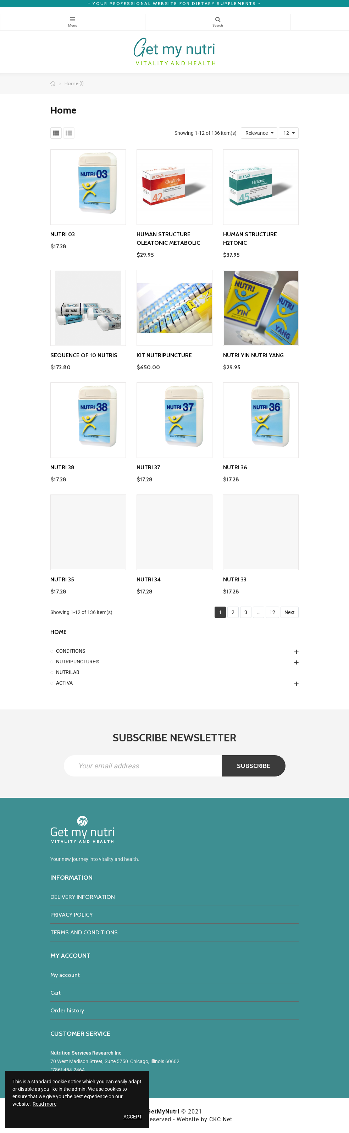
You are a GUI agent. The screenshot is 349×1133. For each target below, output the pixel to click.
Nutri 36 (235, 467)
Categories (72, 19)
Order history (67, 1010)
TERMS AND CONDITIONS (84, 932)
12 (272, 612)
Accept (132, 1117)
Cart (55, 992)
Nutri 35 (62, 579)
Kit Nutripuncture (164, 355)
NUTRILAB (67, 672)
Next (289, 612)
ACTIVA (64, 683)
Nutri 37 (148, 467)
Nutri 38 (62, 467)
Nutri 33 (234, 579)
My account (65, 975)
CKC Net (220, 1119)
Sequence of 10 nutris (83, 355)
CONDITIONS (70, 651)
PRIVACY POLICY (71, 914)
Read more (44, 1104)
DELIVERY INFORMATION (82, 897)
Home (58, 632)
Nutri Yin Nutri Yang (253, 355)
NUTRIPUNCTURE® (77, 661)
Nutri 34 (149, 579)
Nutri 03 (62, 234)
